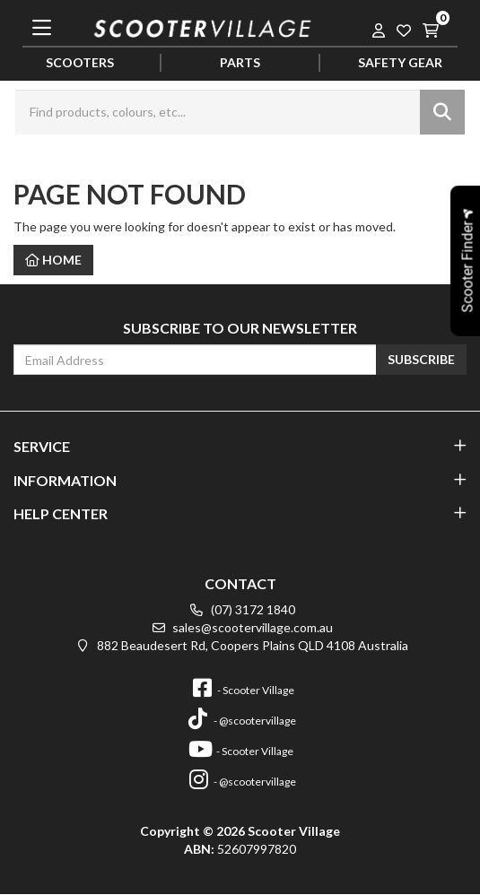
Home (53, 259)
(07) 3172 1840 (240, 609)
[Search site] (442, 112)
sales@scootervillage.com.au (240, 627)
